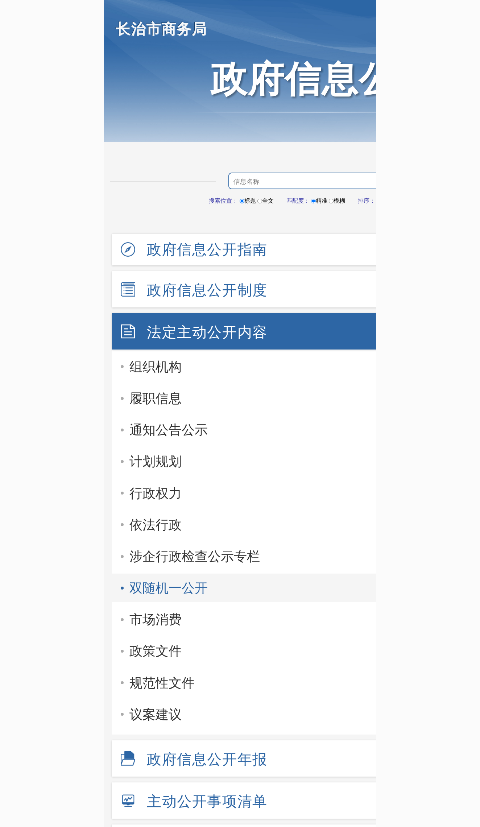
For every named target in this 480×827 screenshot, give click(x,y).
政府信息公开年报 (207, 759)
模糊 (337, 201)
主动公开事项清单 (207, 801)
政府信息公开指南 (207, 249)
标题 (248, 201)
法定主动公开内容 (207, 332)
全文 (265, 201)
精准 (319, 201)
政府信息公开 (322, 79)
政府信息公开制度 (207, 290)
